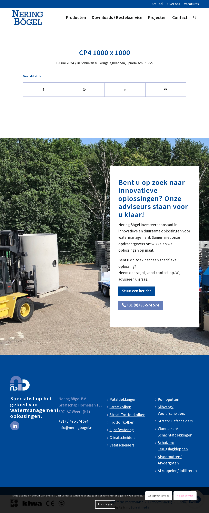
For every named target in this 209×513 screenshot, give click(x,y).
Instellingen (105, 504)
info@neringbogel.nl (76, 428)
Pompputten (168, 399)
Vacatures (191, 4)
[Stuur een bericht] (136, 291)
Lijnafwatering (122, 430)
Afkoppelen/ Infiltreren (177, 471)
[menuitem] (157, 4)
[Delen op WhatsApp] (84, 90)
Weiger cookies (185, 495)
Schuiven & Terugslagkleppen (103, 63)
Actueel (157, 4)
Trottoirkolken (122, 422)
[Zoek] (194, 17)
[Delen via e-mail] (166, 90)
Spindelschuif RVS (140, 63)
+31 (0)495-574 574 (73, 421)
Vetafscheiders (122, 445)
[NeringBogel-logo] (27, 17)
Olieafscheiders (122, 438)
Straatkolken (120, 407)
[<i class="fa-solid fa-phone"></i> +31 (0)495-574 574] (140, 305)
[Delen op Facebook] (43, 90)
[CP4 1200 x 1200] (206, 256)
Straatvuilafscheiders (175, 421)
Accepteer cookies (158, 495)
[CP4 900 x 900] (3, 256)
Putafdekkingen (123, 399)
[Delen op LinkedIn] (125, 90)
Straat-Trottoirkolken (127, 415)
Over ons (173, 4)
